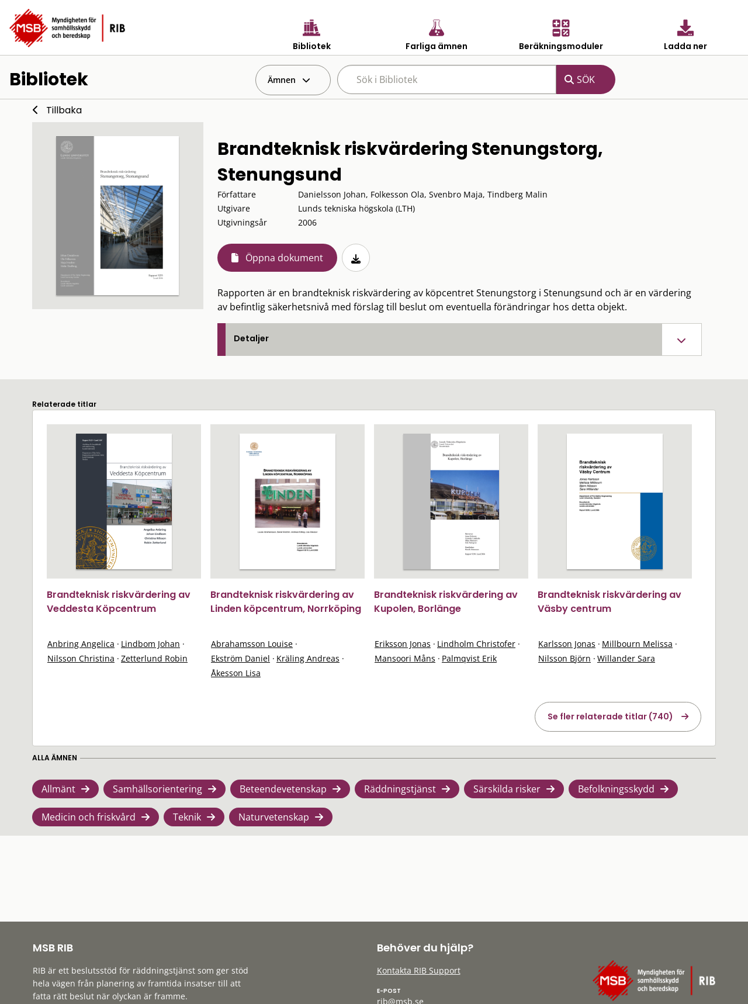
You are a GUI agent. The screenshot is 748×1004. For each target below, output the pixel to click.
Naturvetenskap (273, 817)
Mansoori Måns (405, 658)
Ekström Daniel (240, 658)
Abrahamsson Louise (252, 643)
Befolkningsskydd (616, 789)
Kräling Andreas (308, 658)
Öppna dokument (284, 257)
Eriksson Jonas (403, 643)
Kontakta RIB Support (418, 970)
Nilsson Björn (564, 658)
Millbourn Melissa (637, 643)
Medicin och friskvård (88, 817)
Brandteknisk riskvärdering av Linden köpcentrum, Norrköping (285, 601)
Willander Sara (626, 658)
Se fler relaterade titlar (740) (610, 716)
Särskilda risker (507, 789)
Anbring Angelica (81, 643)
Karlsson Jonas (566, 643)
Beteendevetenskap (283, 789)
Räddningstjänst (400, 789)
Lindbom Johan (150, 643)
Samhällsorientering (157, 789)
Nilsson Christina (81, 658)
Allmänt (58, 789)
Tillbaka (64, 110)
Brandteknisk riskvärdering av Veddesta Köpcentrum (119, 601)
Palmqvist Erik (469, 658)
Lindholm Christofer (476, 643)
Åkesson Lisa (236, 672)
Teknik (187, 817)
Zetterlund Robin (154, 658)
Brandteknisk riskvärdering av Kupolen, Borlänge (446, 601)
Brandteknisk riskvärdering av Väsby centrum (609, 601)
